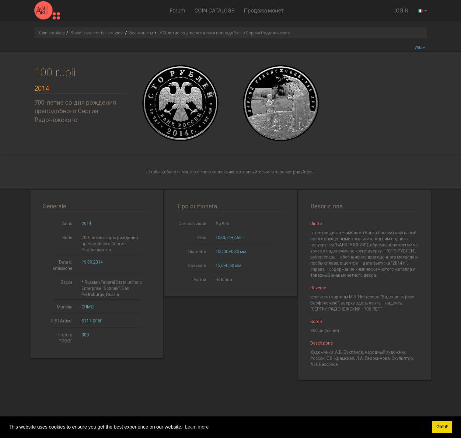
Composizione (192, 223)
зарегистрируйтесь (294, 171)
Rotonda (223, 279)
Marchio (64, 306)
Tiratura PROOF (64, 337)
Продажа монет (264, 10)
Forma (200, 279)
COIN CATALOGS (214, 10)
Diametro (197, 251)
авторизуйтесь (251, 171)
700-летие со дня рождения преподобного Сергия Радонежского (110, 243)
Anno (67, 223)
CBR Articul (61, 320)
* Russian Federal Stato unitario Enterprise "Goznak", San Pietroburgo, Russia (112, 288)
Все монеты (141, 32)
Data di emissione (62, 265)
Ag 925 (222, 223)
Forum (177, 10)
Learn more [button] (197, 427)
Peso (201, 237)
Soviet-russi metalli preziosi (97, 32)
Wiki (420, 48)
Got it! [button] (442, 426)
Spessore (197, 265)
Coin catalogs (52, 32)
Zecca (66, 282)
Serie (67, 237)
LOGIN (401, 10)
